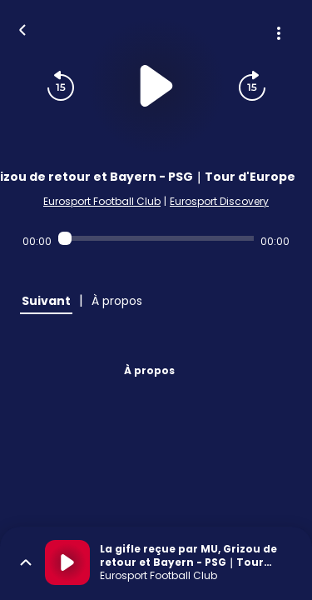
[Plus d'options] (278, 33)
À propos (149, 370)
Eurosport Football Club (102, 201)
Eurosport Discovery (219, 201)
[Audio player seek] (156, 238)
